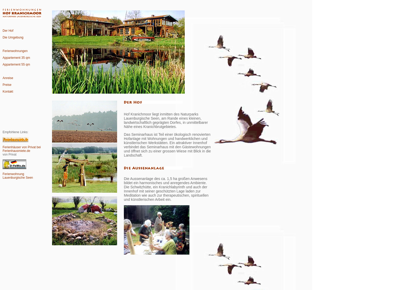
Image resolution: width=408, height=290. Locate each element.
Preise (7, 85)
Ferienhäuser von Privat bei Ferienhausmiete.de (22, 149)
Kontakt (8, 91)
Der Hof (8, 31)
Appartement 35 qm (16, 58)
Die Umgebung (13, 37)
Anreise (8, 78)
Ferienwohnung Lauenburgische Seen (18, 175)
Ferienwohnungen (15, 51)
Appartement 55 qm (16, 64)
